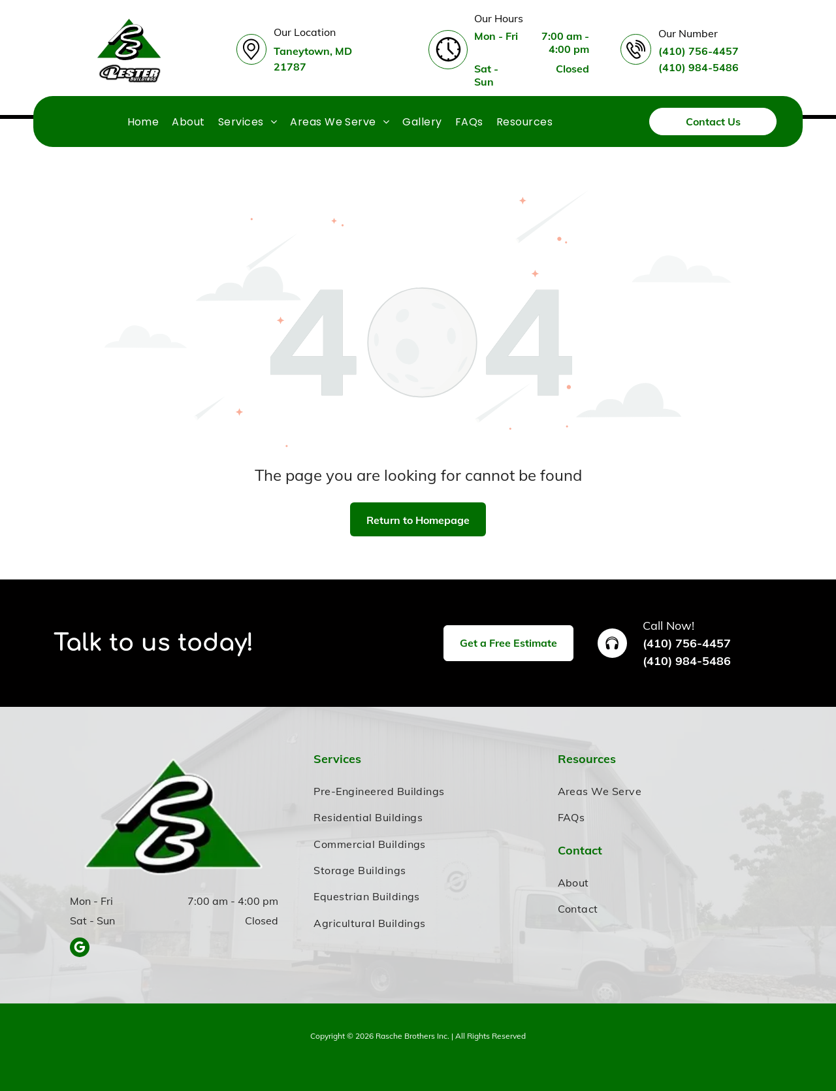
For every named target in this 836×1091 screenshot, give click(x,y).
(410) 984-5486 (687, 660)
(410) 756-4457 (687, 643)
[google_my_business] (79, 948)
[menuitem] (143, 121)
